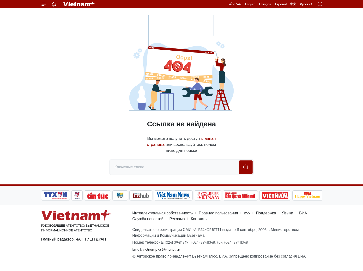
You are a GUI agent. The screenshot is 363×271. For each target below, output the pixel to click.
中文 (293, 4)
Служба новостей (147, 218)
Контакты (199, 218)
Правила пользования (218, 213)
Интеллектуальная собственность (162, 213)
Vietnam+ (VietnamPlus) (79, 4)
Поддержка (266, 213)
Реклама (177, 218)
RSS (247, 213)
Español (281, 4)
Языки (287, 213)
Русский (306, 4)
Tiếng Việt (234, 4)
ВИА (303, 213)
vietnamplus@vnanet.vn (161, 249)
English (250, 4)
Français (265, 4)
